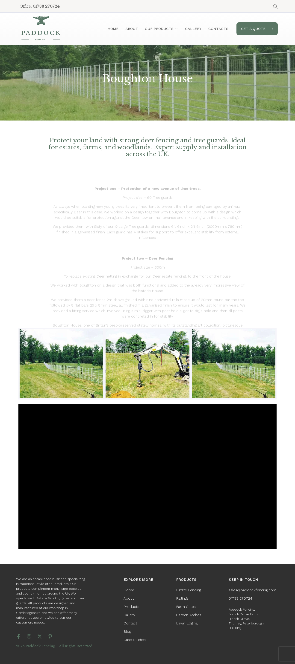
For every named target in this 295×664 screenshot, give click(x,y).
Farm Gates (186, 606)
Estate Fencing (188, 590)
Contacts (218, 28)
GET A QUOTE (257, 28)
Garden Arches (188, 615)
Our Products (159, 28)
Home (113, 28)
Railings (182, 598)
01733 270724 (240, 598)
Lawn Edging (187, 623)
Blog (127, 631)
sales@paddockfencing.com (252, 590)
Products (131, 606)
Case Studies (135, 640)
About (131, 28)
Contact (130, 623)
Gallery (193, 28)
